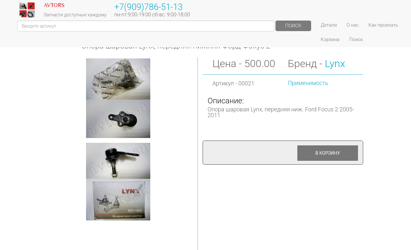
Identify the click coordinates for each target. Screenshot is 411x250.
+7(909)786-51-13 (148, 7)
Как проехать (383, 25)
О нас (352, 25)
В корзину (327, 153)
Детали (329, 25)
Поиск (293, 26)
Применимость (308, 83)
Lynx (335, 63)
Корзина (330, 39)
